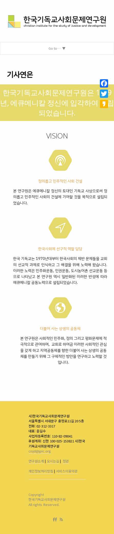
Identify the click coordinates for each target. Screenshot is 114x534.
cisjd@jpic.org (39, 451)
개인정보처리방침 (40, 471)
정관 (66, 461)
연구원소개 (36, 461)
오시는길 (53, 461)
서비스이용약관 (67, 471)
